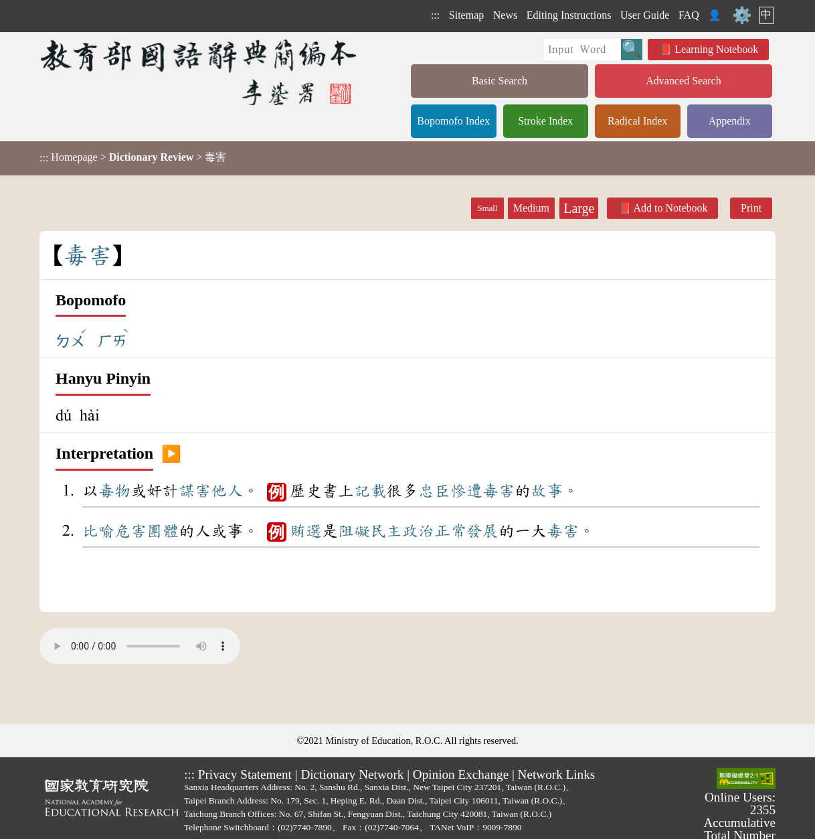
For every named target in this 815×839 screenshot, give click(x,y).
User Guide (644, 15)
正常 (450, 531)
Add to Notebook (670, 208)
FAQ (688, 15)
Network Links (557, 774)
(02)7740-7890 (305, 827)
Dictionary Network (351, 774)
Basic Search (499, 80)
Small (488, 208)
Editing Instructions (569, 15)
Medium (531, 208)
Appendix (730, 121)
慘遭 (466, 491)
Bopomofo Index (453, 121)
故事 (547, 491)
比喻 (98, 531)
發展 (482, 531)
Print (751, 208)
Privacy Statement (245, 774)
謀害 (195, 491)
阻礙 (354, 531)
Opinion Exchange (461, 774)
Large (578, 208)
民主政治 (402, 531)
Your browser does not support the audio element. (139, 646)
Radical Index (637, 121)
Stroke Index (545, 121)
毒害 (498, 491)
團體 (163, 531)
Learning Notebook (716, 49)
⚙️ (742, 15)
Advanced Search (683, 80)
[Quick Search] (582, 49)
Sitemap (466, 15)
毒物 (114, 491)
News (505, 15)
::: (435, 15)
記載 (370, 491)
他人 (227, 491)
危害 (130, 531)
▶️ (171, 454)
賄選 (306, 531)
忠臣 (434, 491)
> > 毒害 (132, 157)
